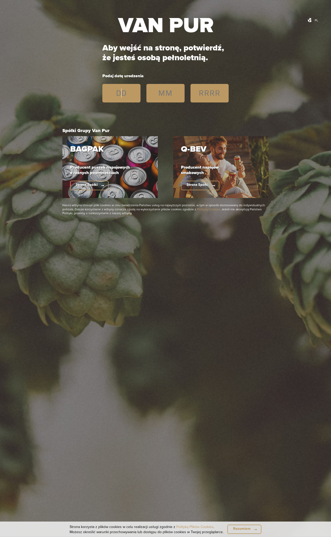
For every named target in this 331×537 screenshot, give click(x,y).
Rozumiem (242, 528)
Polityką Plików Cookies (194, 526)
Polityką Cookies (208, 209)
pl (316, 20)
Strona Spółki (87, 185)
